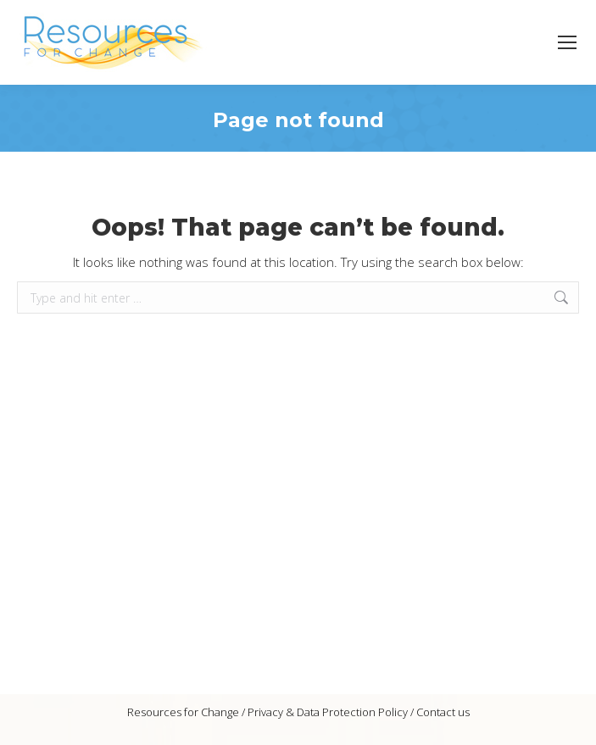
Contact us (443, 712)
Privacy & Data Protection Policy (328, 712)
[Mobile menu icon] (567, 42)
